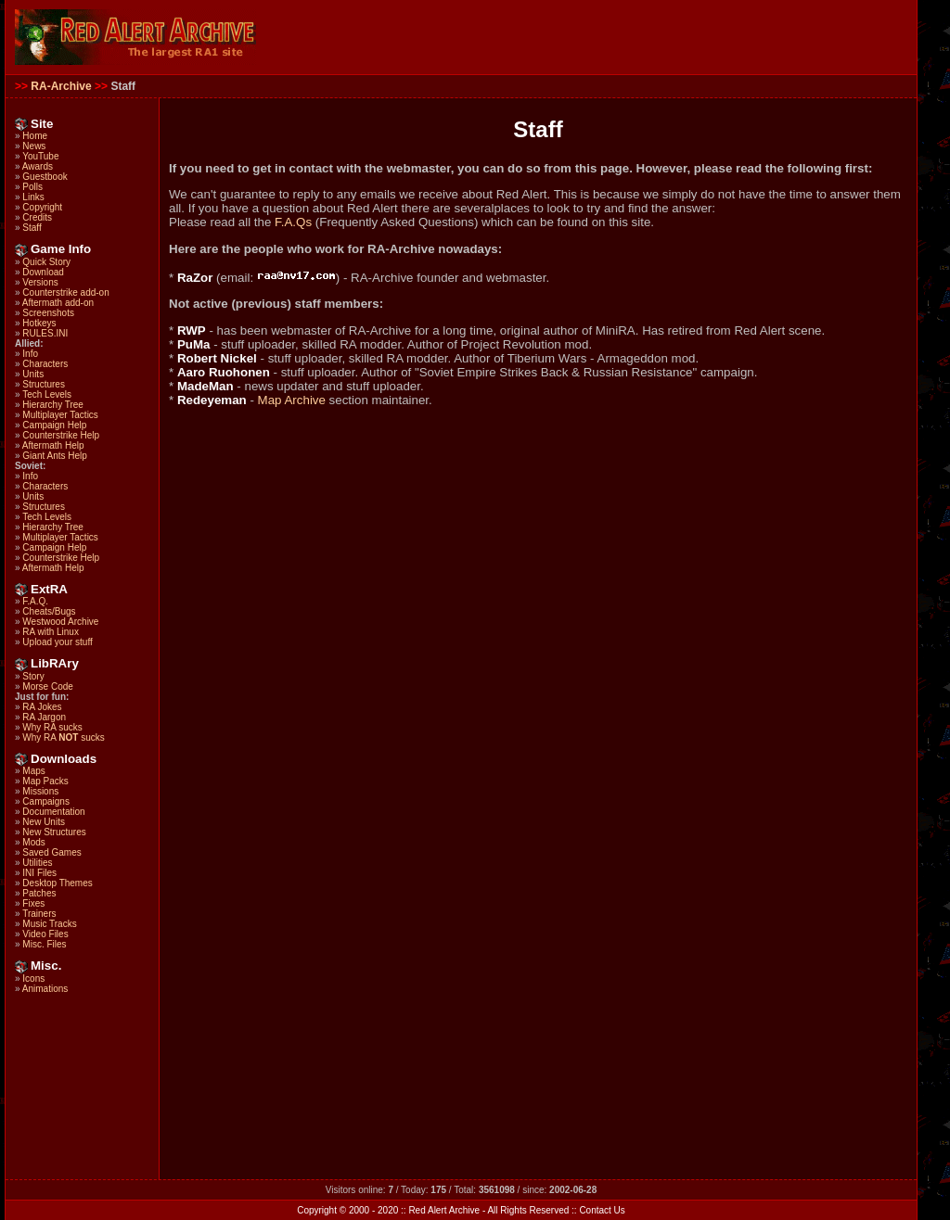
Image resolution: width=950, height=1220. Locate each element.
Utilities (37, 863)
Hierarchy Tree (52, 405)
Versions (40, 282)
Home (34, 136)
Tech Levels (46, 394)
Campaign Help (54, 425)
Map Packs (45, 781)
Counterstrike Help (60, 435)
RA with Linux (50, 632)
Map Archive (292, 400)
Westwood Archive (60, 621)
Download (42, 272)
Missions (40, 791)
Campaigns (46, 801)
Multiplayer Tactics (60, 415)
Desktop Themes (57, 883)
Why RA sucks (52, 727)
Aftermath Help (53, 445)
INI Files (39, 873)
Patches (39, 893)
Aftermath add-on (58, 303)
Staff (31, 227)
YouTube (40, 156)
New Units (43, 822)
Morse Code (47, 686)
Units (33, 374)
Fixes (33, 903)
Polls (32, 187)
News (33, 146)
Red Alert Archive (444, 1210)
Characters (45, 364)
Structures (43, 384)
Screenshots (48, 313)
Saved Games (51, 852)
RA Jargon (44, 717)
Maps (33, 771)
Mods (33, 842)
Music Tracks (49, 924)
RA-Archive (61, 86)
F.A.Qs (293, 222)
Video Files (45, 934)
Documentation (53, 812)
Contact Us (601, 1210)
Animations (45, 989)
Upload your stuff (57, 642)
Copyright (42, 207)
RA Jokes (41, 707)
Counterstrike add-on (65, 292)
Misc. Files (44, 944)
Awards (37, 166)
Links (33, 197)
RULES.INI (45, 333)
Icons (33, 978)
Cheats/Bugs (48, 611)
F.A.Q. (35, 601)
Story (33, 676)
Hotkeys (39, 323)
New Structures (53, 832)
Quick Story (46, 262)
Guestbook (44, 177)
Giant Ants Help (54, 456)
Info (30, 354)
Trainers (39, 914)
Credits (37, 217)
